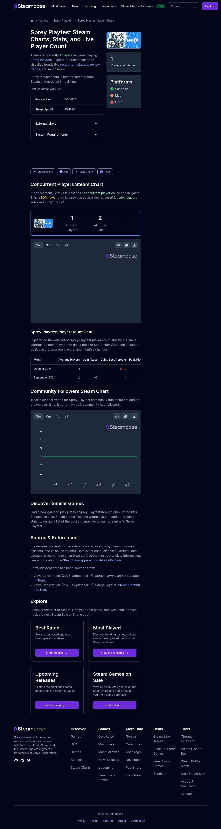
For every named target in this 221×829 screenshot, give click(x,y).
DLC (74, 744)
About (122, 820)
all (66, 245)
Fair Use (108, 820)
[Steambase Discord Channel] (16, 760)
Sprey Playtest (62, 20)
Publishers (133, 767)
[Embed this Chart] (118, 245)
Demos (76, 752)
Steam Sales (109, 6)
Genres (131, 736)
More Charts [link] (84, 171)
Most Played (59, 6)
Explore (210, 6)
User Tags (133, 752)
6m (48, 416)
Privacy (81, 820)
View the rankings (115, 652)
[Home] (32, 20)
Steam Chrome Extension (137, 6)
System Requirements (67, 134)
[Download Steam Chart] (134, 245)
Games (43, 20)
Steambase (21, 737)
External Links (67, 123)
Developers (134, 760)
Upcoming (89, 6)
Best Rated (106, 736)
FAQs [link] (105, 171)
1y (57, 245)
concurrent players (74, 64)
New (75, 6)
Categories (134, 744)
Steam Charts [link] (43, 171)
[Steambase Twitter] (28, 760)
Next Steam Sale (193, 774)
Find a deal (114, 705)
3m (48, 245)
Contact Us (138, 820)
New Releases (108, 760)
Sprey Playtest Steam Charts (96, 20)
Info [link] (63, 171)
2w (38, 245)
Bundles (77, 760)
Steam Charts (81, 767)
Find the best (57, 652)
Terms (94, 820)
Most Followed (109, 752)
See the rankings (57, 705)
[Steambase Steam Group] (22, 760)
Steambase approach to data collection (92, 560)
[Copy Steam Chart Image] (126, 245)
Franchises (134, 775)
